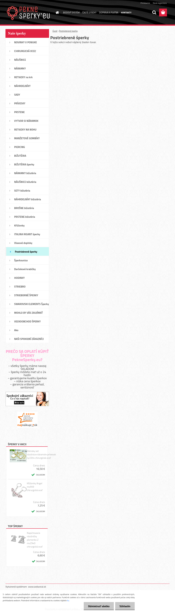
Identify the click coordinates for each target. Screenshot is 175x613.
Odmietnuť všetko (99, 606)
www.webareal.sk (37, 586)
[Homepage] (56, 12)
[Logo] (28, 12)
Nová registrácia (160, 3)
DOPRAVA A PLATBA (108, 12)
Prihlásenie (145, 3)
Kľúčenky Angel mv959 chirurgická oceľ (34, 487)
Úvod (54, 31)
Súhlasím (124, 606)
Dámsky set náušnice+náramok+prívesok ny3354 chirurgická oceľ (41, 454)
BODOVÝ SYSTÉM (71, 12)
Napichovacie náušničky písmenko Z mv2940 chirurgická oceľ (34, 539)
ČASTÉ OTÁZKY (89, 12)
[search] (154, 12)
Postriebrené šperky (68, 31)
